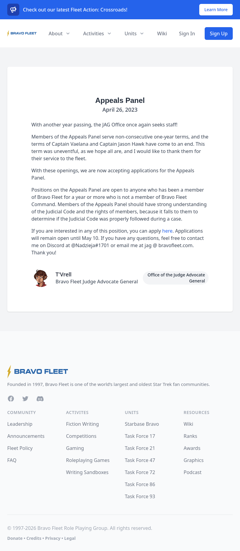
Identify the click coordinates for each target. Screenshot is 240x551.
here (167, 231)
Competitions (81, 436)
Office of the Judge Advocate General (176, 278)
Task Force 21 (140, 448)
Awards (192, 448)
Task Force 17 (140, 436)
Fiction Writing (82, 424)
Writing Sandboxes (87, 472)
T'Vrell (64, 274)
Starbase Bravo (142, 424)
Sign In (187, 33)
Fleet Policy (20, 448)
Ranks (190, 436)
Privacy (52, 538)
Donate (15, 538)
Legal (70, 538)
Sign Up (219, 33)
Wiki (162, 33)
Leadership (19, 424)
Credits (33, 538)
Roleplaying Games (88, 460)
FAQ (11, 460)
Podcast (192, 472)
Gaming (75, 448)
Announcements (25, 436)
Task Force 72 (140, 472)
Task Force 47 (140, 460)
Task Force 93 (140, 496)
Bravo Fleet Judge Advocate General (97, 281)
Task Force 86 (140, 484)
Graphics (193, 460)
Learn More (216, 9)
